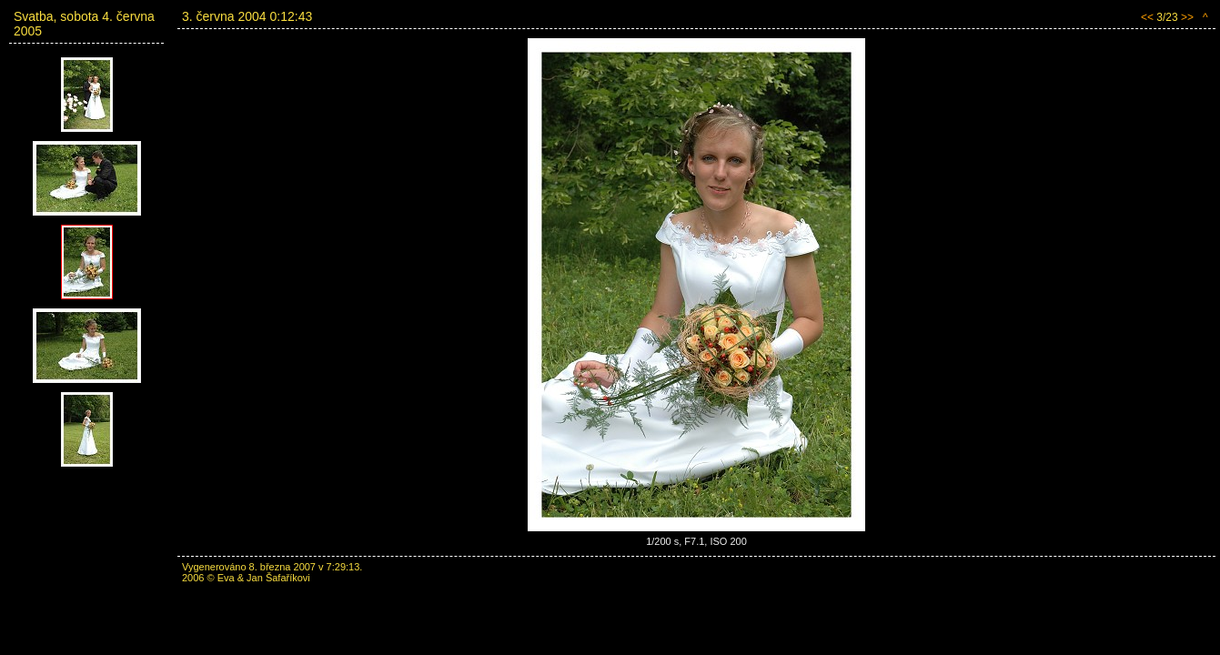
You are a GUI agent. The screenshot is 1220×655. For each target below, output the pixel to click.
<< (1147, 17)
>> (1187, 17)
